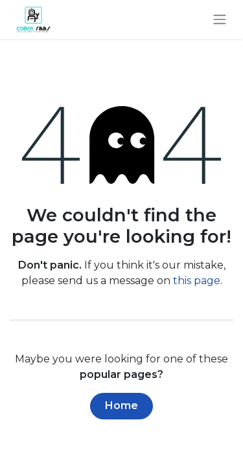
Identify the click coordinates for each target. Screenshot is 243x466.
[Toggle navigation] (219, 20)
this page (196, 280)
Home (121, 405)
